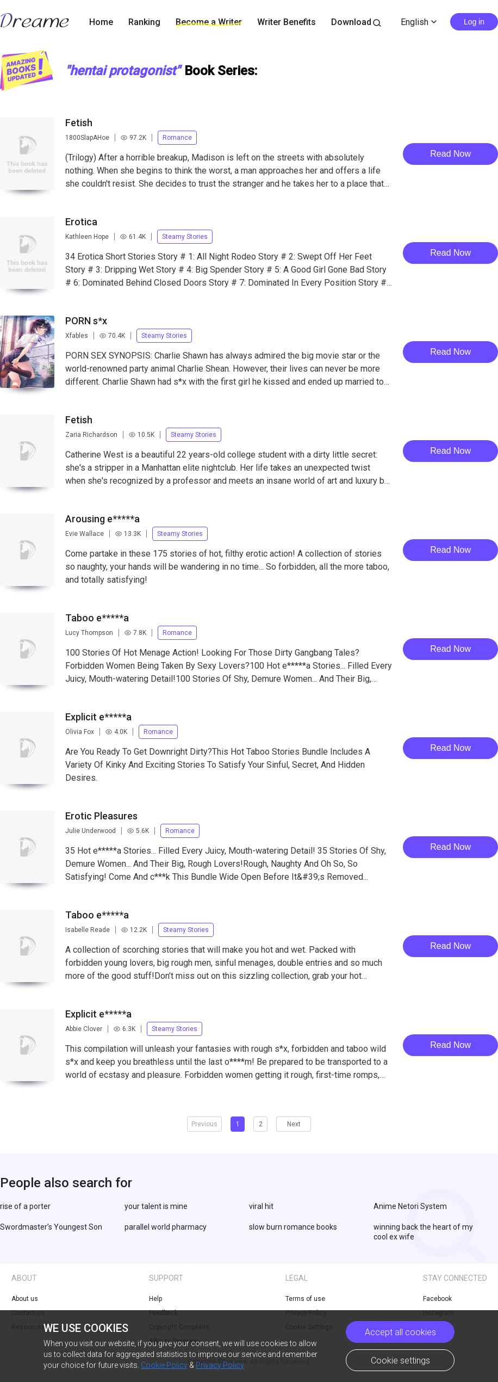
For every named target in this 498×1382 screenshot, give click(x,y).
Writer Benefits (286, 22)
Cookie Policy (164, 1365)
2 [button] (261, 1124)
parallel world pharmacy (165, 1227)
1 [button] (238, 1124)
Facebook (437, 1299)
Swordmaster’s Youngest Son (51, 1227)
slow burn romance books (293, 1227)
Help (155, 1299)
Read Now (450, 153)
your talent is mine (156, 1206)
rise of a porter (25, 1206)
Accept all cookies (400, 1332)
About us (24, 1299)
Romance (177, 137)
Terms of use (305, 1299)
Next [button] (294, 1124)
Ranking (144, 22)
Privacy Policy (220, 1365)
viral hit (261, 1206)
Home (101, 22)
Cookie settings (400, 1360)
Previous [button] (204, 1124)
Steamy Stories (185, 236)
